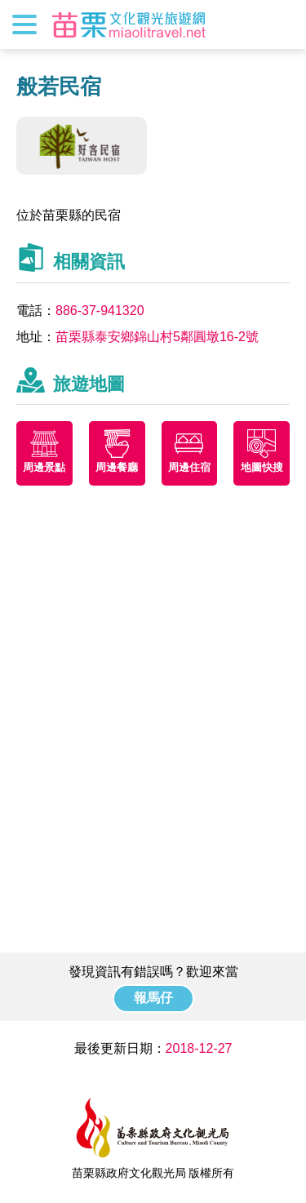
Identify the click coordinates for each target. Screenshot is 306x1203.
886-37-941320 (99, 310)
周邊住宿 (189, 467)
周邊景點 (44, 467)
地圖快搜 (262, 467)
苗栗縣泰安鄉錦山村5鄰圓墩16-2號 (157, 337)
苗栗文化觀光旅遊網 (129, 24)
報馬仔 (153, 998)
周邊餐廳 (116, 467)
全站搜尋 (279, 24)
